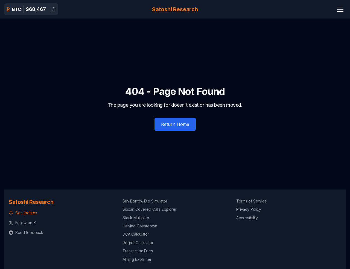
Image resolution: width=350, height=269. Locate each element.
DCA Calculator (135, 234)
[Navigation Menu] (340, 9)
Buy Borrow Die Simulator (144, 201)
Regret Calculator (137, 242)
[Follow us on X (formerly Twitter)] (61, 222)
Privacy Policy (248, 209)
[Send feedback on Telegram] (61, 232)
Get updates (23, 212)
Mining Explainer (136, 259)
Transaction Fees (137, 250)
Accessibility (247, 217)
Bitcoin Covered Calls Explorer (149, 209)
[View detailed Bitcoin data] (53, 9)
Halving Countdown (139, 226)
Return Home (175, 124)
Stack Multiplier (135, 217)
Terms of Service (251, 201)
